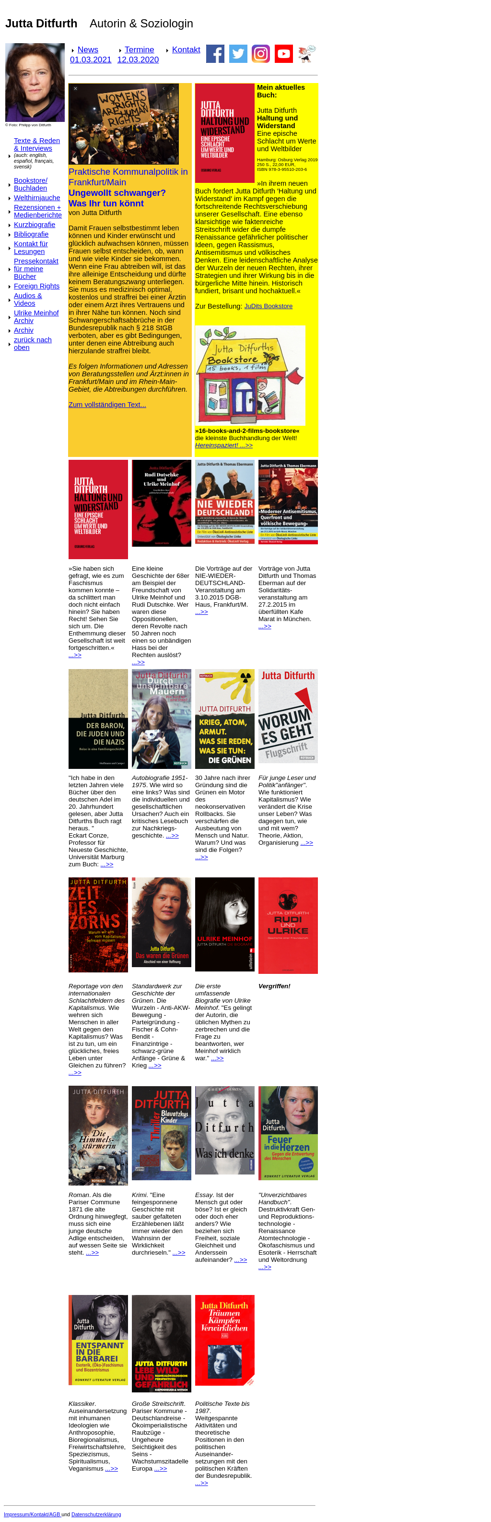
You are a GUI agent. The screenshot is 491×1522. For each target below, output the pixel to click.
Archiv (24, 330)
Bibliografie (31, 234)
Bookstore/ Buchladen (30, 184)
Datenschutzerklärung (96, 1514)
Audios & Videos (28, 299)
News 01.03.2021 (91, 54)
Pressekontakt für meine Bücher (36, 268)
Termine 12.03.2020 (138, 54)
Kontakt (186, 49)
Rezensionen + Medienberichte (38, 211)
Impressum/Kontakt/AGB (32, 1514)
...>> (201, 611)
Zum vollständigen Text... (107, 404)
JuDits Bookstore (269, 306)
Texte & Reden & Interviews (37, 144)
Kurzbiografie (34, 224)
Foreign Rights (36, 286)
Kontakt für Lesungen (31, 247)
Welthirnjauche (37, 198)
